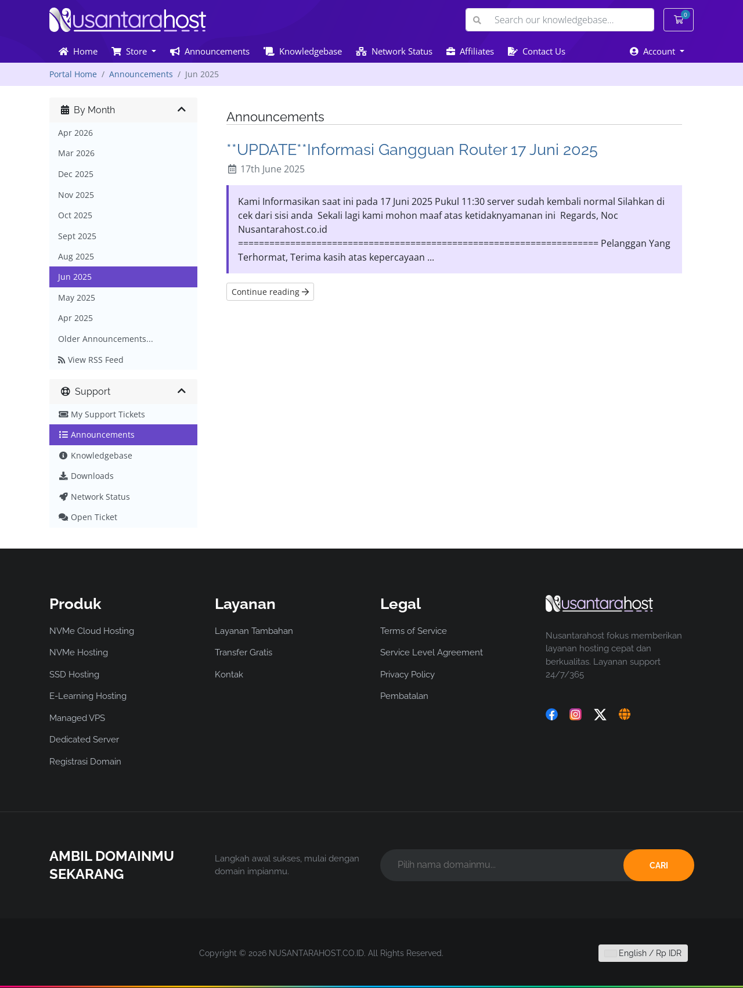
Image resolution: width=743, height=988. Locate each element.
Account (653, 51)
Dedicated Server (84, 739)
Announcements (210, 51)
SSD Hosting (74, 674)
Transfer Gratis (243, 652)
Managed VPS (77, 718)
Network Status (394, 51)
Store (130, 51)
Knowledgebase (303, 51)
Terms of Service (413, 631)
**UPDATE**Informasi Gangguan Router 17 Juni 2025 (412, 149)
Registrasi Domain (85, 761)
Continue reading (270, 291)
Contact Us (536, 51)
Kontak (229, 674)
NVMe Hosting (78, 652)
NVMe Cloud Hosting (91, 631)
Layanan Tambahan (254, 631)
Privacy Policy (407, 674)
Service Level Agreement (431, 652)
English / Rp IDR (643, 953)
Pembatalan (404, 696)
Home (78, 51)
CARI (659, 865)
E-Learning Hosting (88, 696)
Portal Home (73, 74)
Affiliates (470, 51)
